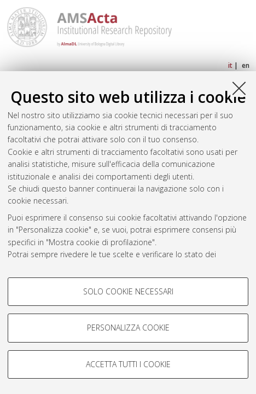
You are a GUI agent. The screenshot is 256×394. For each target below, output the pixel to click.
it (230, 65)
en (245, 65)
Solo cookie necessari (128, 291)
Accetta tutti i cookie (128, 364)
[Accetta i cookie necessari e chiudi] (239, 88)
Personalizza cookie (128, 327)
